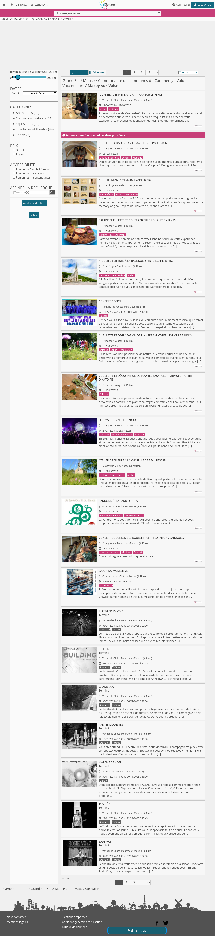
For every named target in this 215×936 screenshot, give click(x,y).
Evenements (12, 888)
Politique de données (73, 927)
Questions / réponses (73, 917)
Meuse (89, 80)
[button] (34, 205)
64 (137, 930)
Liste (75, 72)
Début (15, 93)
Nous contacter (16, 917)
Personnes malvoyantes (31, 174)
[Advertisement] (107, 44)
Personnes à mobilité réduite (34, 170)
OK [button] (52, 193)
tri (177, 72)
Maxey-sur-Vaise (87, 888)
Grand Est (71, 80)
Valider (34, 215)
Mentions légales (17, 922)
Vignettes (97, 72)
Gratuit (20, 151)
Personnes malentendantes (33, 178)
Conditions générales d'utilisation (81, 922)
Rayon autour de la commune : (29, 72)
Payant (20, 155)
